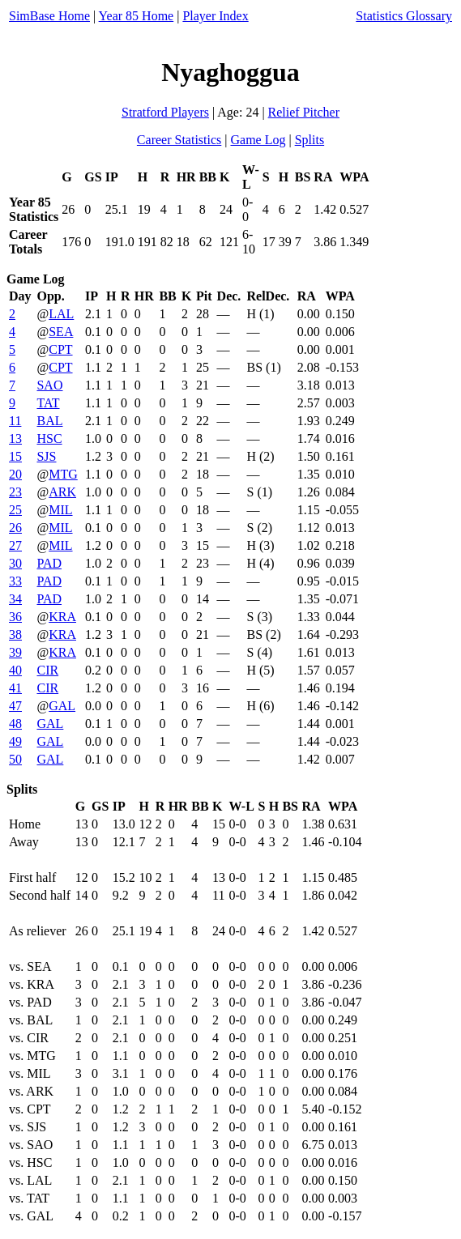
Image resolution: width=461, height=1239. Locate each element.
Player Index (215, 16)
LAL (61, 314)
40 (15, 670)
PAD (49, 563)
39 (15, 652)
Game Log (257, 140)
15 (15, 456)
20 (15, 474)
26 (15, 527)
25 (15, 510)
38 (15, 634)
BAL (49, 421)
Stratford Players (165, 112)
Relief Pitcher (303, 112)
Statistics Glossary (404, 16)
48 (15, 723)
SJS (46, 456)
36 (15, 617)
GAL (62, 706)
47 (15, 706)
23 (15, 492)
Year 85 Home (136, 16)
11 (15, 421)
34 (15, 599)
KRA (62, 617)
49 (15, 741)
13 (15, 438)
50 (15, 759)
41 (15, 688)
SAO (49, 385)
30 (15, 563)
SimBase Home (49, 16)
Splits (309, 140)
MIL (60, 510)
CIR (47, 670)
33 (15, 581)
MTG (63, 474)
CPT (60, 349)
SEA (61, 331)
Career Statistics (179, 140)
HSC (49, 438)
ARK (62, 492)
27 (15, 545)
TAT (47, 403)
